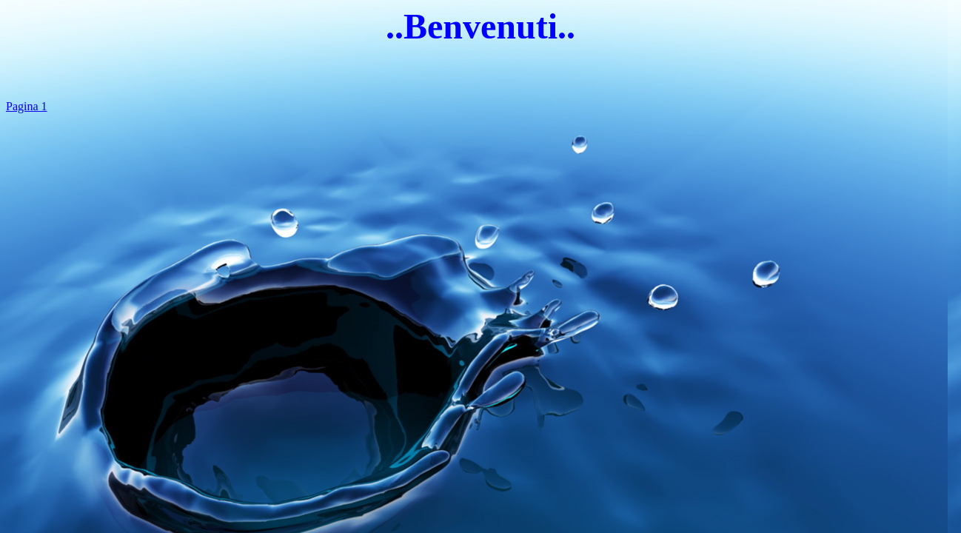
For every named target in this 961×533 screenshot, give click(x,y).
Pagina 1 (26, 106)
